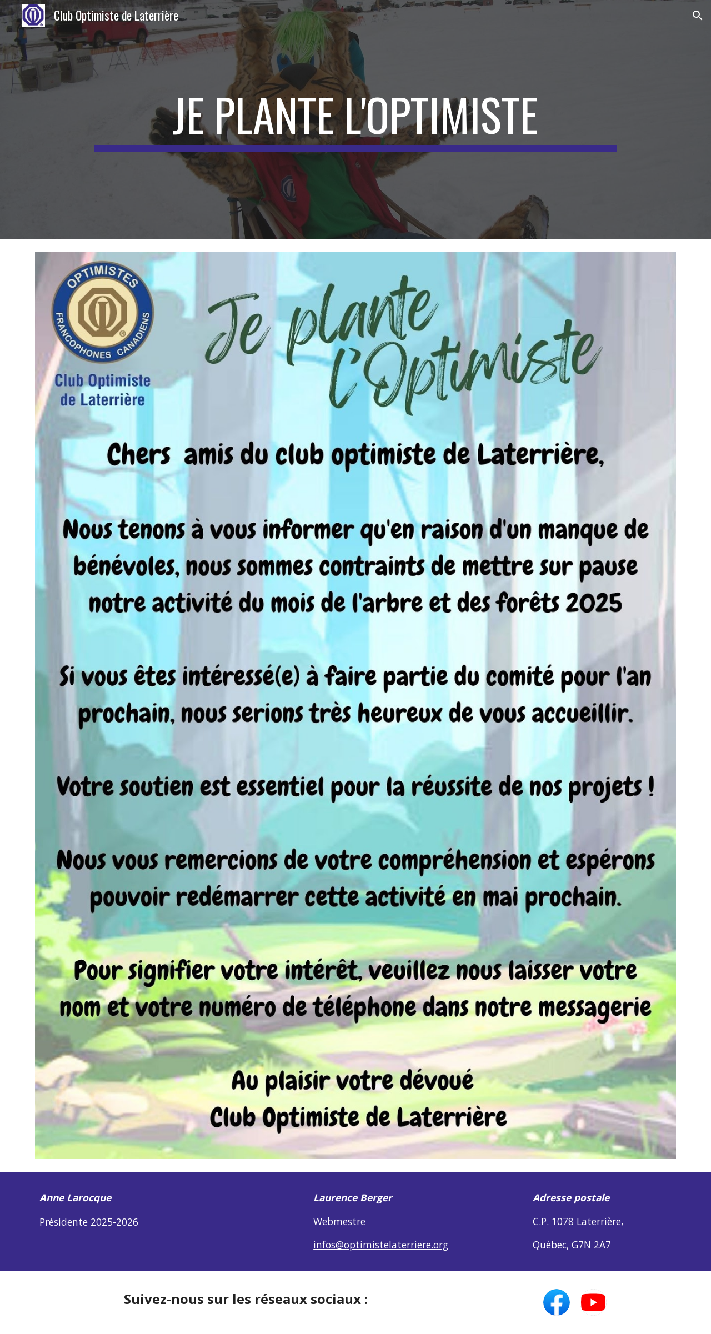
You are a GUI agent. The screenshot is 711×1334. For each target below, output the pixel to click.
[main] (355, 119)
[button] (697, 15)
